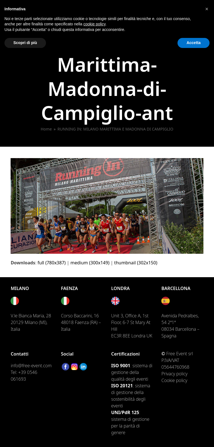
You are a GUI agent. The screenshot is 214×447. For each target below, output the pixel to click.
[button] (206, 8)
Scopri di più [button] (25, 42)
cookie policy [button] (94, 24)
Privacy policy (174, 374)
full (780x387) (52, 263)
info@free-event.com (31, 366)
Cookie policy (174, 380)
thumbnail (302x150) (135, 263)
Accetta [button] (193, 42)
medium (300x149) (90, 263)
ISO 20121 (122, 386)
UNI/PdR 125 (125, 412)
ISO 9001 (120, 366)
